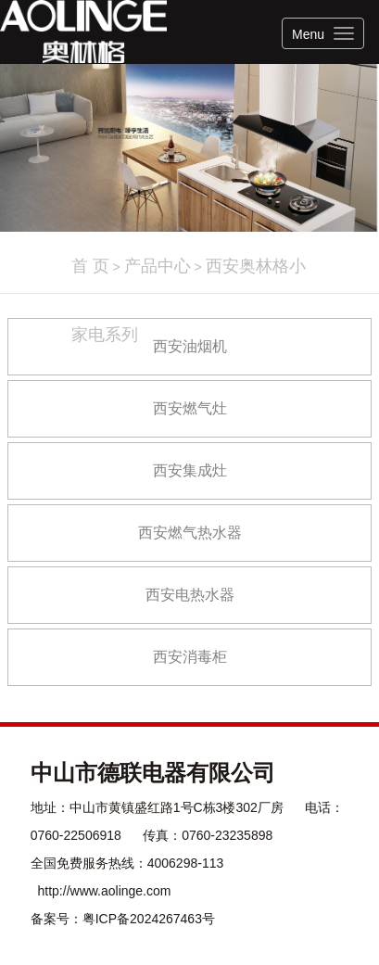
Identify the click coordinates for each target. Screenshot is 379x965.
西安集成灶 (190, 470)
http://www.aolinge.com (104, 890)
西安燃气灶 (190, 408)
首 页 (90, 266)
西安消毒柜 (190, 657)
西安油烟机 (190, 346)
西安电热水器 (189, 595)
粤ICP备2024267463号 (148, 918)
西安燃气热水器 (190, 532)
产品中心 (157, 266)
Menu (308, 34)
